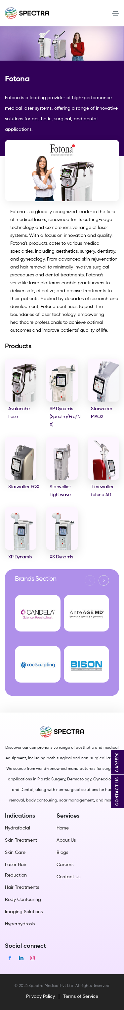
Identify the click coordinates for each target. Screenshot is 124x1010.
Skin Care (15, 852)
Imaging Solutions (24, 912)
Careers (65, 864)
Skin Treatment (21, 840)
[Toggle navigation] (115, 13)
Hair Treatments (22, 887)
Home (63, 828)
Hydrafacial (17, 828)
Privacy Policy (40, 996)
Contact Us (68, 877)
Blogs (62, 852)
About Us (66, 840)
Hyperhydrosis (20, 924)
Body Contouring (23, 899)
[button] (104, 580)
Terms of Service (80, 996)
